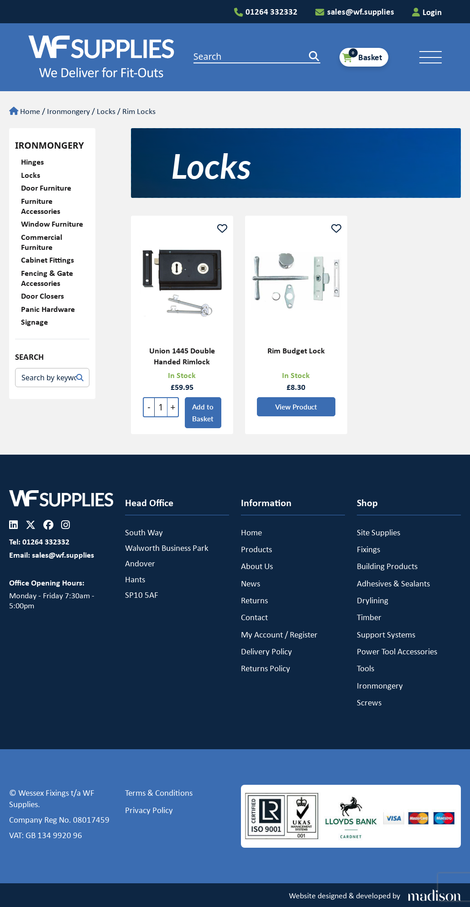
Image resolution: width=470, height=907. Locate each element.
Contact (254, 617)
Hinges (32, 161)
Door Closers (42, 295)
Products (256, 549)
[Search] (80, 377)
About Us (257, 566)
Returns (254, 600)
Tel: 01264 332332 (39, 541)
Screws (369, 702)
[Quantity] (161, 410)
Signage (34, 321)
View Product (296, 409)
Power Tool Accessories (397, 651)
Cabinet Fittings (47, 259)
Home (251, 532)
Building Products (387, 566)
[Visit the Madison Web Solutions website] (375, 896)
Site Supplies (378, 532)
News (250, 583)
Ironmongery (68, 110)
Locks (106, 110)
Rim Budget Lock (295, 353)
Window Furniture (52, 223)
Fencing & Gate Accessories (47, 278)
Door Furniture (46, 187)
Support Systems (386, 634)
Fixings (368, 549)
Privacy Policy (149, 810)
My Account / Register (279, 634)
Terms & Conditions (159, 792)
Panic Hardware (48, 309)
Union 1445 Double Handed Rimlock (182, 358)
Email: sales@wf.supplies (51, 554)
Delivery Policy (266, 651)
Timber (369, 617)
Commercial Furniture (41, 242)
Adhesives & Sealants (393, 583)
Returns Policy (265, 668)
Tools (365, 668)
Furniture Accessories (40, 206)
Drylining (372, 600)
